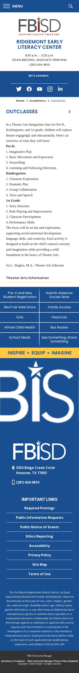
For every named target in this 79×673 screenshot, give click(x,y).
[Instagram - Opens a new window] (50, 90)
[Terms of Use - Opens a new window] (39, 574)
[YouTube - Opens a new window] (39, 90)
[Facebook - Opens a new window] (29, 90)
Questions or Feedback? (13, 661)
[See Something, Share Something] (59, 339)
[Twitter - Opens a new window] (19, 90)
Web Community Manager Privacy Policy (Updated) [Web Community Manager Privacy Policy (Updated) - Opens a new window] (53, 661)
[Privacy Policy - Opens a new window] (39, 555)
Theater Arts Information (27, 278)
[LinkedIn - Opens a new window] (60, 90)
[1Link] (19, 317)
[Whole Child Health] (19, 327)
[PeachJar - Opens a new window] (59, 317)
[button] (13, 6)
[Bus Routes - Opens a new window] (59, 327)
